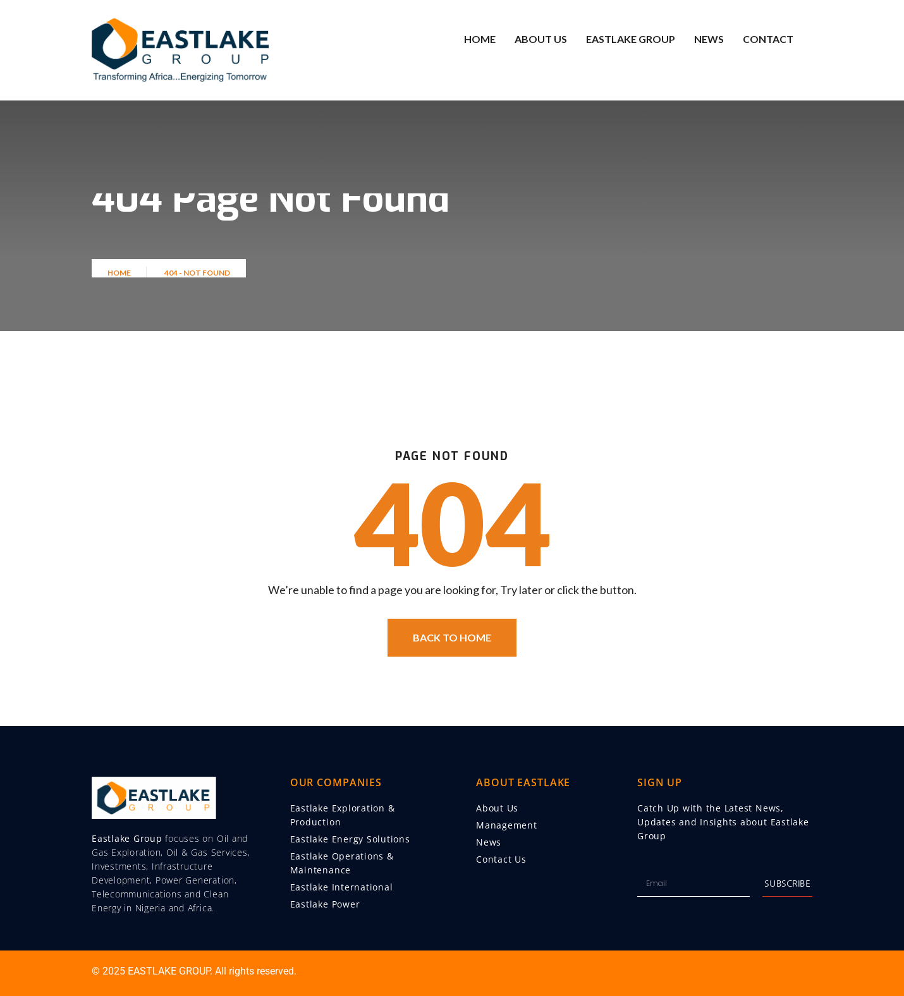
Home (480, 39)
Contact (768, 39)
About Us (541, 39)
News (709, 39)
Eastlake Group (630, 39)
